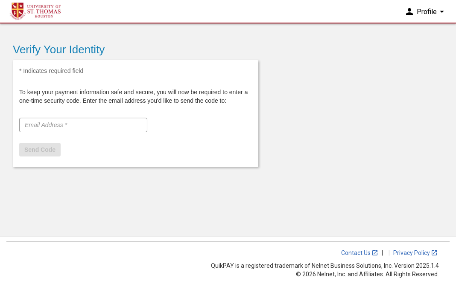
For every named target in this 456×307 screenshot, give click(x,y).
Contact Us (359, 252)
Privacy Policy (415, 252)
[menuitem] (426, 17)
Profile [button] (425, 16)
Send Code (40, 149)
